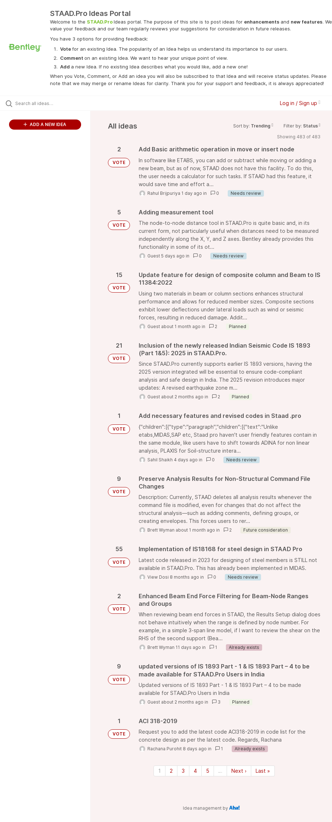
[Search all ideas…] (48, 103)
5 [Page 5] (207, 771)
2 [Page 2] (171, 771)
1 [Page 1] (159, 771)
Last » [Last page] (263, 771)
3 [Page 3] (183, 771)
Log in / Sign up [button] (300, 103)
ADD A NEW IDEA (45, 124)
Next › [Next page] (239, 771)
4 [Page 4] (195, 771)
